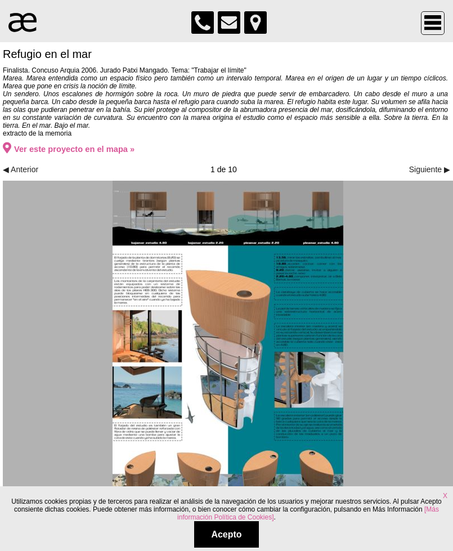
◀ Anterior (20, 169)
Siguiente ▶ (429, 169)
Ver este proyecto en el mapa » (68, 149)
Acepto (226, 534)
